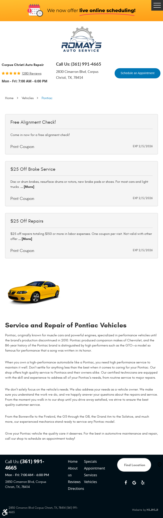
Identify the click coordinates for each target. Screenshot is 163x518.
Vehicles (28, 98)
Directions (75, 488)
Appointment (91, 468)
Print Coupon (22, 146)
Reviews (74, 481)
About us (72, 471)
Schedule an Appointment (138, 73)
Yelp (142, 482)
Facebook (125, 482)
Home (9, 98)
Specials (90, 461)
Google (134, 482)
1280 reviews (31, 73)
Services (90, 475)
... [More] (27, 187)
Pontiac (47, 98)
